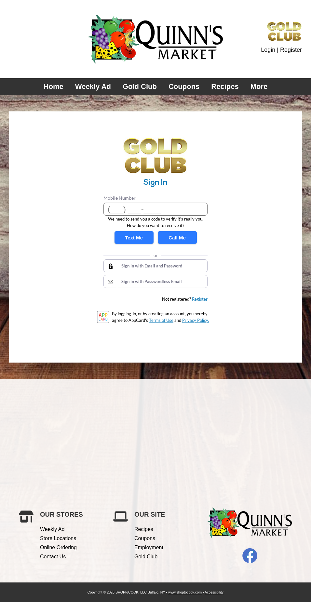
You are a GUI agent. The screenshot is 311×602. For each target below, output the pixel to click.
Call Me (177, 237)
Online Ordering (58, 547)
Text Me (134, 237)
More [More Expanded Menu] (259, 86)
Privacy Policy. (195, 320)
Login (268, 50)
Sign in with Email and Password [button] (151, 265)
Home (53, 86)
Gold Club (140, 86)
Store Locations (58, 538)
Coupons (184, 86)
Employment (148, 547)
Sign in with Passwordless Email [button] (151, 281)
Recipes (224, 86)
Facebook (249, 555)
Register (291, 50)
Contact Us (53, 556)
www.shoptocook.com (185, 592)
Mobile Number (119, 198)
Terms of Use (161, 320)
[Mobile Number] (155, 209)
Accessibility (214, 592)
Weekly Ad (93, 86)
